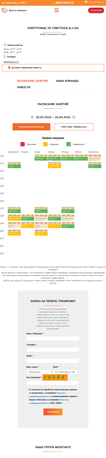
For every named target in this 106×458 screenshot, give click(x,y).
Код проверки (34, 377)
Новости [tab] (23, 87)
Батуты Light (13, 233)
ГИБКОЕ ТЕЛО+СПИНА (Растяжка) (67, 160)
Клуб (56, 366)
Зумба (11, 226)
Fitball (11, 166)
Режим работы (15, 45)
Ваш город (32, 366)
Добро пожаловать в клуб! (53, 34)
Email (29, 355)
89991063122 (65, 2)
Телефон (11, 56)
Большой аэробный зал (31, 127)
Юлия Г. (11, 168)
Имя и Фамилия (35, 333)
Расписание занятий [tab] (32, 81)
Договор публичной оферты (24, 67)
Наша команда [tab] (67, 81)
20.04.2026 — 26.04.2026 (53, 117)
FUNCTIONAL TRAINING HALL (74, 127)
